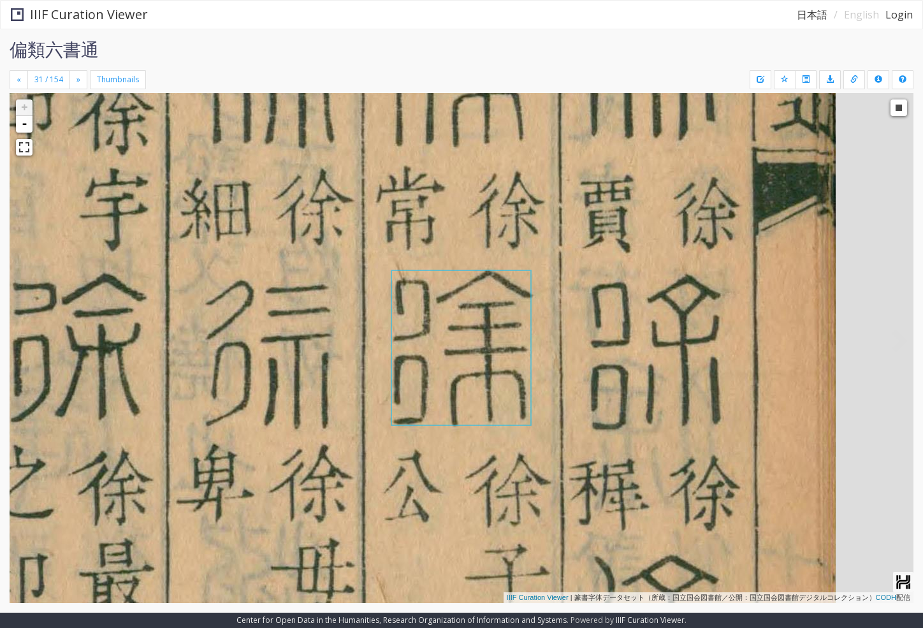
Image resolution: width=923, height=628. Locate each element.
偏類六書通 (54, 49)
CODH (886, 597)
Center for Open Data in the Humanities (307, 620)
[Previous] (19, 79)
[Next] (78, 79)
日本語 (812, 15)
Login (899, 15)
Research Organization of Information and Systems (475, 620)
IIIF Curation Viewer (79, 14)
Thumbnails (118, 79)
